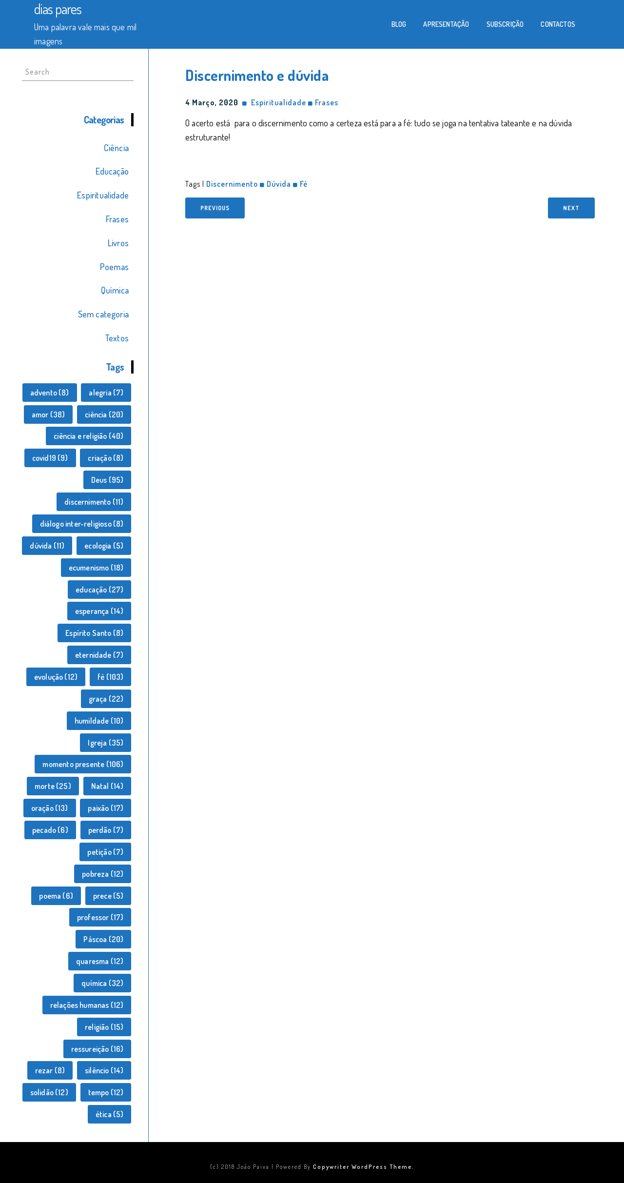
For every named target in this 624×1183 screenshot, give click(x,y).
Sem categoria (103, 314)
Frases (117, 219)
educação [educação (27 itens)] (99, 589)
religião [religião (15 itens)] (104, 1027)
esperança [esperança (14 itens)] (99, 611)
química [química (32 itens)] (102, 983)
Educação (112, 171)
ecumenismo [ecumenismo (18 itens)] (96, 567)
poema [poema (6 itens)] (56, 896)
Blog (399, 24)
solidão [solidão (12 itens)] (49, 1092)
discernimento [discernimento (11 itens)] (93, 502)
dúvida (279, 184)
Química (115, 290)
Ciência (116, 147)
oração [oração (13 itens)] (49, 808)
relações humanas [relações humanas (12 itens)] (87, 1005)
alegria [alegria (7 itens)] (106, 392)
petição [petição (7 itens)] (105, 852)
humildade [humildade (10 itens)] (99, 721)
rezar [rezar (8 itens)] (50, 1070)
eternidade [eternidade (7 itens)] (99, 655)
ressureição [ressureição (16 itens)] (97, 1049)
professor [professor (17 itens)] (100, 917)
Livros (118, 242)
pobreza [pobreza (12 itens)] (102, 874)
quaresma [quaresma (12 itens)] (99, 961)
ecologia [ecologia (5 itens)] (103, 546)
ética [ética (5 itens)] (110, 1114)
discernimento (232, 184)
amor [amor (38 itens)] (48, 414)
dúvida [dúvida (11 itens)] (47, 546)
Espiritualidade (103, 195)
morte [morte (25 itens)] (53, 786)
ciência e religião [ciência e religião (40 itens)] (88, 436)
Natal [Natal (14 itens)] (107, 786)
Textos (117, 338)
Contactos (558, 24)
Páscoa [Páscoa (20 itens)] (103, 939)
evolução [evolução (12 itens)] (56, 677)
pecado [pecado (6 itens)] (50, 830)
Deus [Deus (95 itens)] (107, 480)
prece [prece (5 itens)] (108, 896)
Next (571, 208)
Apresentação (446, 24)
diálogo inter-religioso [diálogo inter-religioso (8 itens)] (82, 524)
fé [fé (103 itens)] (110, 677)
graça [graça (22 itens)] (106, 699)
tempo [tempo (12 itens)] (106, 1092)
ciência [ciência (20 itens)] (104, 414)
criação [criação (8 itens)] (105, 458)
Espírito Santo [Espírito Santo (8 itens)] (94, 633)
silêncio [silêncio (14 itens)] (104, 1070)
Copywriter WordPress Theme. (363, 1166)
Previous (215, 208)
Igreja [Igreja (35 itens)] (105, 743)
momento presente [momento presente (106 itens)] (82, 764)
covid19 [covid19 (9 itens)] (50, 458)
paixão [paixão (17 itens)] (105, 808)
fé (304, 184)
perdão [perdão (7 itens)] (106, 830)
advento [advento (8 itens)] (49, 392)
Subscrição (505, 24)
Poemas (114, 266)
